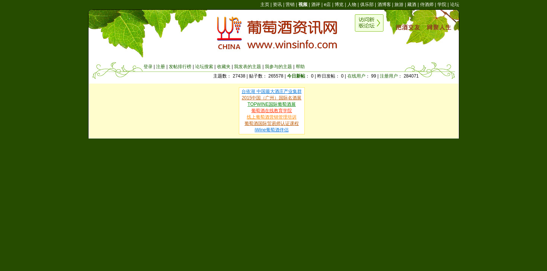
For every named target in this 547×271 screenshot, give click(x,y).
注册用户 (389, 76)
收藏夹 (224, 66)
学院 (441, 4)
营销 (290, 4)
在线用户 (356, 76)
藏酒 (411, 4)
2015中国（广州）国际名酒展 (272, 97)
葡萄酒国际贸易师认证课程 (271, 123)
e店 (327, 4)
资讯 (277, 4)
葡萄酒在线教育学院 (271, 110)
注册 (160, 66)
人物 (351, 4)
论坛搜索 (204, 66)
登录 (148, 66)
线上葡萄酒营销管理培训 (271, 117)
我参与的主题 (278, 66)
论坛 (454, 4)
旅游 (398, 4)
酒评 (315, 4)
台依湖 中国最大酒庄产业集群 (271, 91)
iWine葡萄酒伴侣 (272, 129)
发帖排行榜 (180, 66)
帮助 (300, 66)
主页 (264, 4)
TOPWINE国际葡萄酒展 (272, 104)
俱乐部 (367, 4)
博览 (339, 4)
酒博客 (384, 4)
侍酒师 (427, 4)
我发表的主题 (247, 66)
